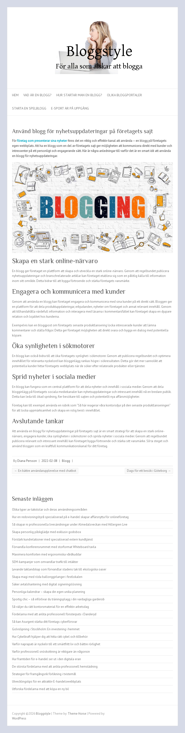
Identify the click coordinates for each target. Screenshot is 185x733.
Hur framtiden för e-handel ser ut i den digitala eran (46, 659)
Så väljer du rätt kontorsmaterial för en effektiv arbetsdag (50, 607)
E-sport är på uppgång (70, 108)
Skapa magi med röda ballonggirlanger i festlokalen (47, 577)
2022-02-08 (49, 461)
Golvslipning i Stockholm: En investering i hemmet (45, 629)
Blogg (66, 461)
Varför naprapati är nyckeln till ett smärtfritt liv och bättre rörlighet (56, 644)
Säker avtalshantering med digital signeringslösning (47, 584)
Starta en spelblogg (29, 108)
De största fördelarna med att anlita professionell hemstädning (55, 666)
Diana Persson (27, 461)
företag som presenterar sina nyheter (42, 141)
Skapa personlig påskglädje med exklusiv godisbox (46, 532)
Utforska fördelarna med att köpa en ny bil (40, 689)
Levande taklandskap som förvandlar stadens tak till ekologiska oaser (59, 569)
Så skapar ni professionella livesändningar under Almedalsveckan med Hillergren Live (69, 524)
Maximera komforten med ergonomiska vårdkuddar (46, 554)
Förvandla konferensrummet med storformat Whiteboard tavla (54, 547)
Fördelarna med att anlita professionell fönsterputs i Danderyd (54, 614)
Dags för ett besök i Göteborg (149, 471)
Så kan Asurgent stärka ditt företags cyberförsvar (44, 622)
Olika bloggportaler (124, 95)
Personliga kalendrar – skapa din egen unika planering (48, 592)
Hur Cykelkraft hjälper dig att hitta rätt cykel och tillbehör (50, 637)
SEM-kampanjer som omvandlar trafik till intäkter (45, 562)
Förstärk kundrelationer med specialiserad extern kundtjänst (52, 539)
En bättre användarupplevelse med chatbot (45, 471)
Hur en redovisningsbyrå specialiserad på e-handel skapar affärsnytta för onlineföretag (70, 517)
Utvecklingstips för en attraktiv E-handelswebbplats (46, 681)
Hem (15, 95)
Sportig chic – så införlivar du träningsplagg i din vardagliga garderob (58, 599)
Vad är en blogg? (37, 95)
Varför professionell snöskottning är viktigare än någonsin (51, 652)
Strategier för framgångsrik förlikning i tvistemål (44, 674)
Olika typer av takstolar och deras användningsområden (49, 509)
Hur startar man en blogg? (79, 95)
